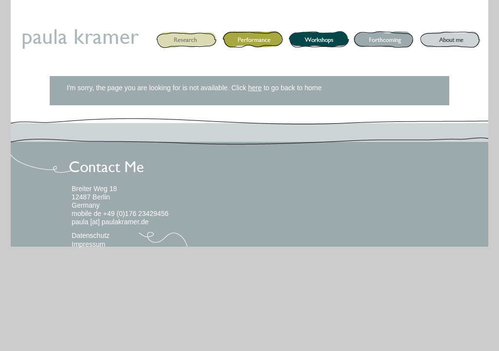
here (255, 88)
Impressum (88, 244)
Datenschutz (91, 235)
